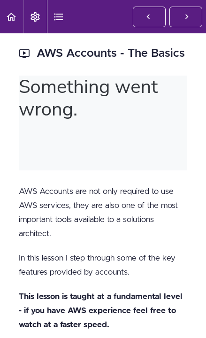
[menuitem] (35, 16)
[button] (11, 16)
